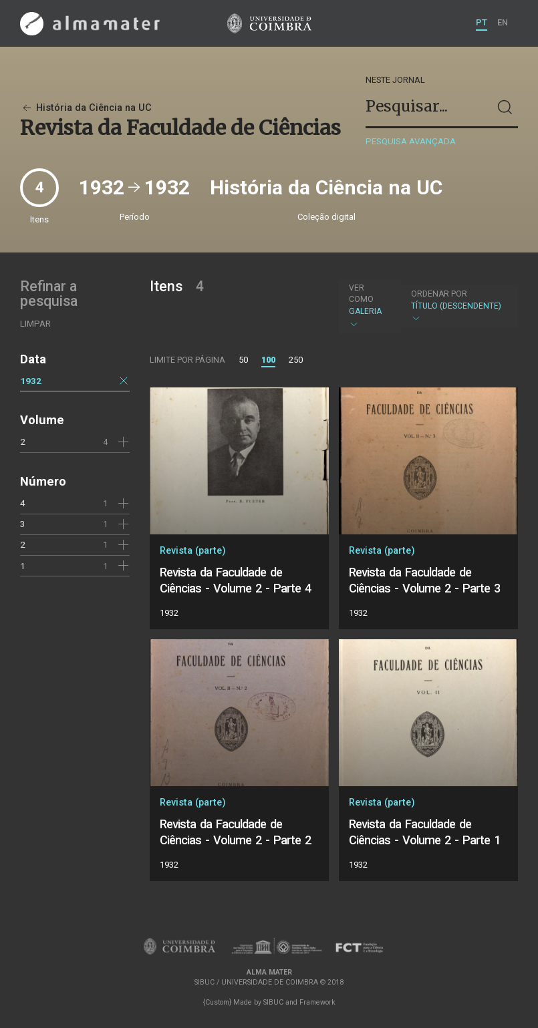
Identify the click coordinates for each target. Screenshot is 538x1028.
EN (502, 22)
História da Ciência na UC (86, 108)
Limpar (35, 324)
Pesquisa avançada (411, 141)
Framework (317, 1002)
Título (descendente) (458, 306)
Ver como (361, 293)
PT (481, 22)
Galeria (368, 306)
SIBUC (273, 1002)
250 (296, 360)
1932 (30, 380)
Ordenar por (439, 294)
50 (243, 360)
